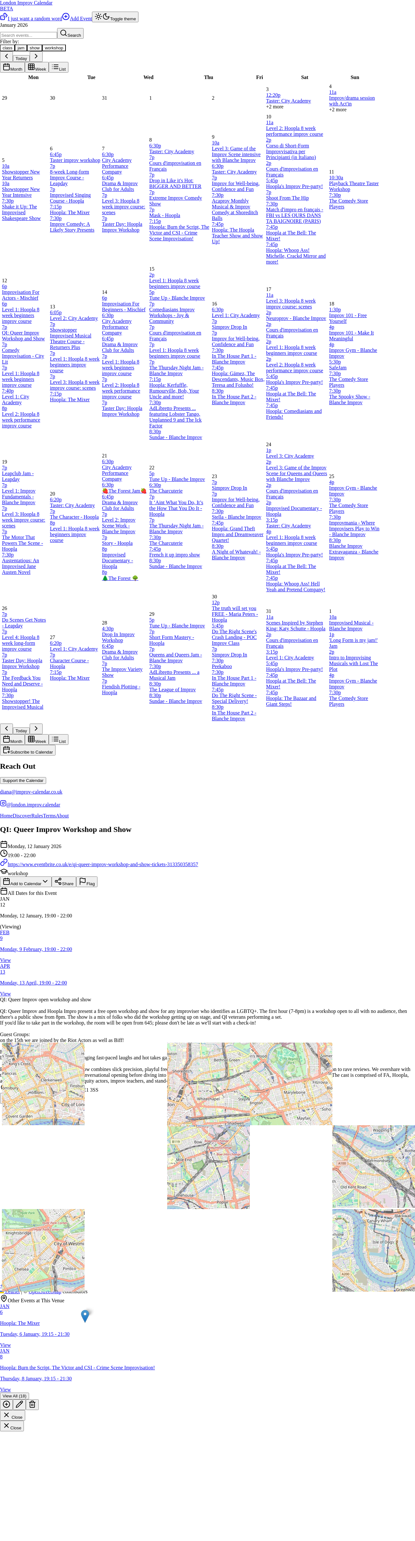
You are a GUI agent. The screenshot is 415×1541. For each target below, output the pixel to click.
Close (13, 1415)
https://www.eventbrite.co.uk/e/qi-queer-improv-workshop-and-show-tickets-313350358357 (99, 864)
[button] (207, 913)
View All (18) (14, 1396)
